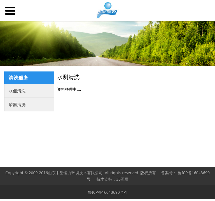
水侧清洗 (17, 91)
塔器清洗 (17, 104)
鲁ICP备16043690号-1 (107, 192)
